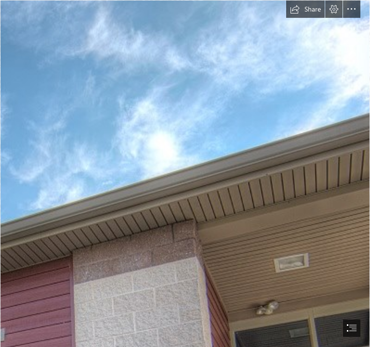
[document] (185, 173)
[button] (305, 9)
